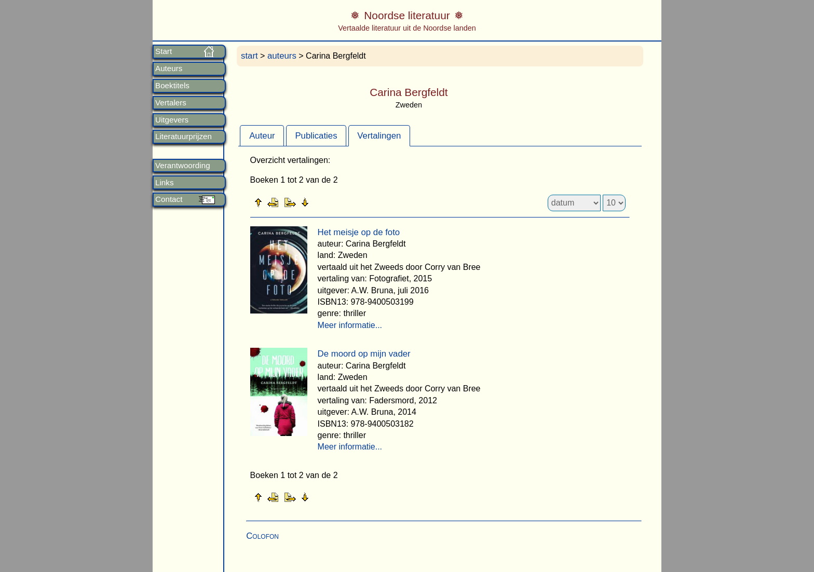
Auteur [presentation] (262, 136)
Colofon (262, 536)
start (249, 56)
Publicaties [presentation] (316, 136)
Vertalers (170, 103)
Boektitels (172, 85)
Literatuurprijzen (183, 136)
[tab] (262, 135)
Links (164, 183)
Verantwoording (182, 165)
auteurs (281, 56)
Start (163, 51)
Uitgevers (171, 120)
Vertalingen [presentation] (379, 136)
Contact (168, 199)
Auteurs (168, 68)
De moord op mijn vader (364, 354)
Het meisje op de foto (359, 232)
